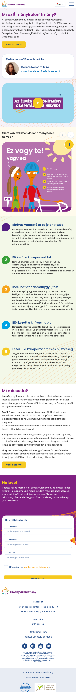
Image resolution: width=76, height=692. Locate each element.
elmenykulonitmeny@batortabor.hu (41, 71)
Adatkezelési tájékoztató (38, 677)
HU (60, 4)
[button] (62, 135)
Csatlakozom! (14, 44)
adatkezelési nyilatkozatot (36, 574)
